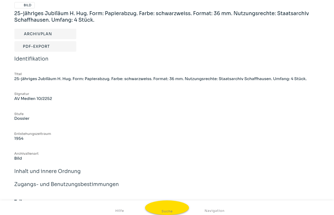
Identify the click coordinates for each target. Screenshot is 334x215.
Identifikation (31, 62)
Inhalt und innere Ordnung (47, 174)
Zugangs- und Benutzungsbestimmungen (66, 187)
